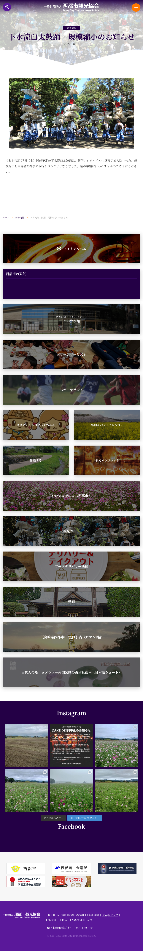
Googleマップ (110, 915)
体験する (36, 460)
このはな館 (71, 319)
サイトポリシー (85, 928)
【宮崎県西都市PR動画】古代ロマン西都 (71, 636)
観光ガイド (71, 530)
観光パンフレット (107, 460)
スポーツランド (71, 389)
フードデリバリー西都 (71, 566)
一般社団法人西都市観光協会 (71, 7)
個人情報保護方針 (59, 928)
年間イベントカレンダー (107, 425)
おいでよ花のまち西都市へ (71, 495)
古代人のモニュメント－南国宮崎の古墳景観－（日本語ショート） (71, 672)
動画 (71, 601)
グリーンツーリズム (71, 354)
